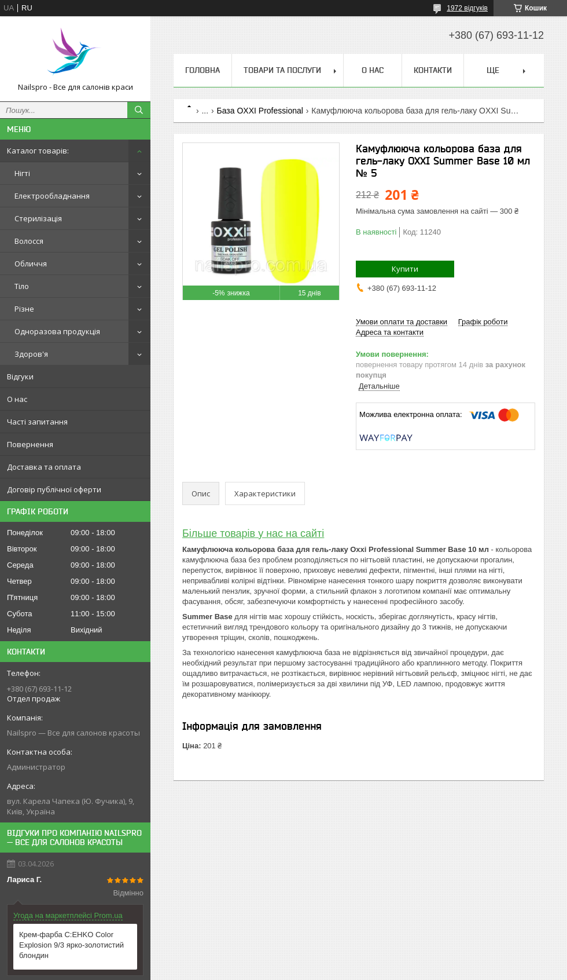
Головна (202, 70)
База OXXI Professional (260, 110)
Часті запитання (37, 421)
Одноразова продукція (57, 331)
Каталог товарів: (38, 150)
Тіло (21, 286)
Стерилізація (38, 218)
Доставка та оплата (44, 467)
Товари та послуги (282, 70)
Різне (24, 308)
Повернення (30, 444)
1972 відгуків (467, 8)
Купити (405, 269)
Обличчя (30, 263)
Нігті (22, 173)
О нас (17, 399)
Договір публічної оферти (54, 489)
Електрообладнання (52, 196)
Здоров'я (31, 354)
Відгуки (20, 376)
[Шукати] (138, 110)
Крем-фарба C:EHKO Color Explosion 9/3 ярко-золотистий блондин (71, 945)
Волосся (28, 241)
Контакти (433, 70)
